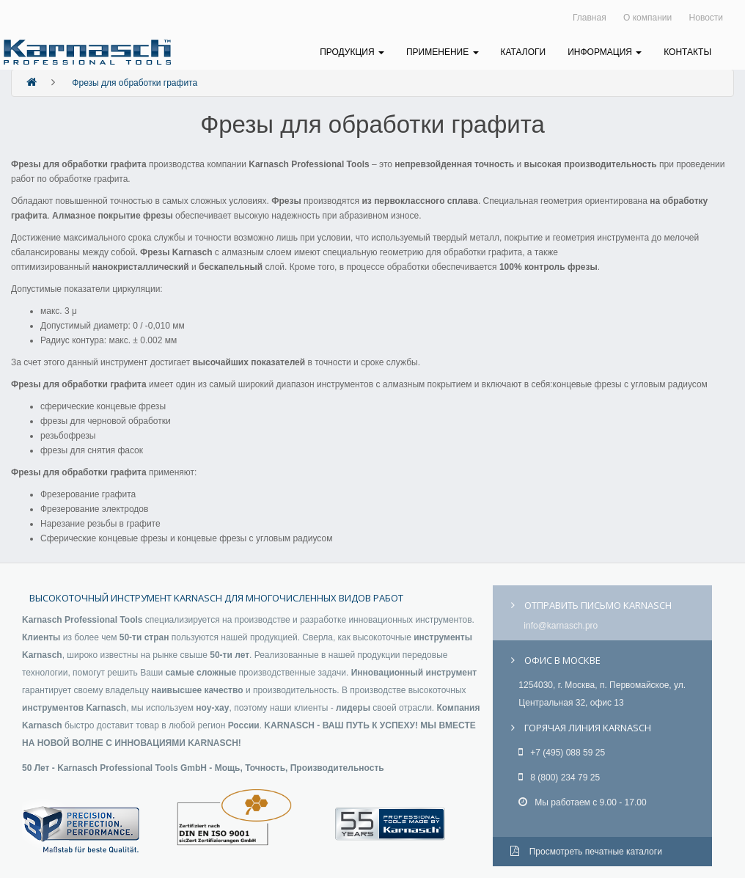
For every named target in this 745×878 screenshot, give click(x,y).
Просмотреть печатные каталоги (586, 851)
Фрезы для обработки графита (134, 83)
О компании (647, 17)
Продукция (352, 52)
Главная (589, 17)
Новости (706, 17)
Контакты (687, 52)
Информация (605, 52)
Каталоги (523, 52)
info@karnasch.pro (561, 626)
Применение (442, 52)
